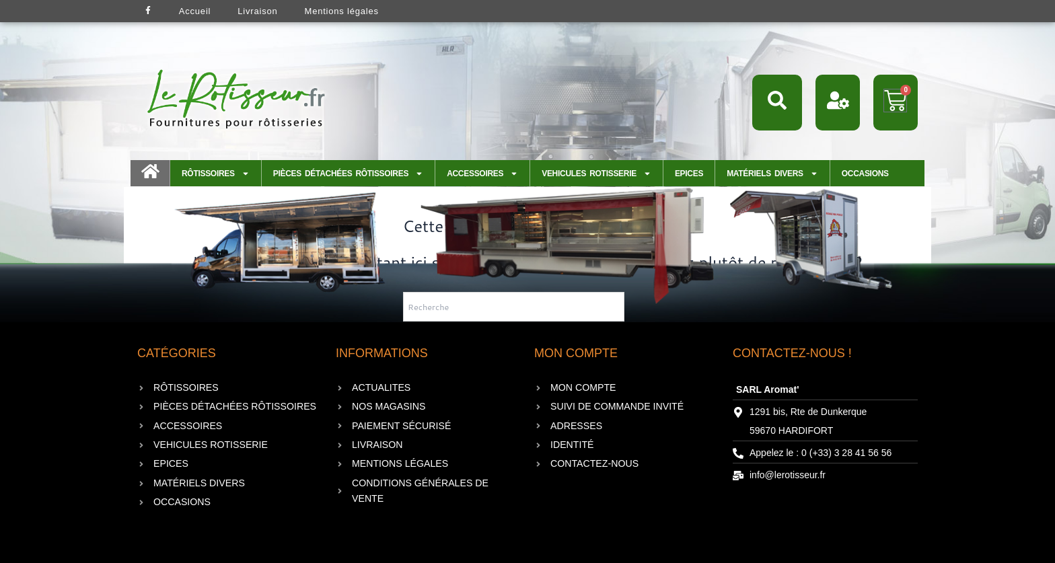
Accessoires (482, 173)
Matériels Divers (772, 173)
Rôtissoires (216, 173)
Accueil (195, 11)
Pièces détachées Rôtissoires (348, 173)
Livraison (257, 11)
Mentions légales (342, 11)
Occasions (865, 173)
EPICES (689, 173)
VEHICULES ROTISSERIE (596, 173)
